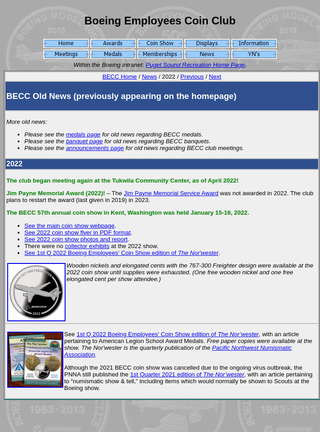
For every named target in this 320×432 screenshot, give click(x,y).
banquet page (84, 141)
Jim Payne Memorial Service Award (171, 193)
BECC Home (120, 76)
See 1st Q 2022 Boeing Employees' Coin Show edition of (121, 252)
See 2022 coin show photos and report (75, 239)
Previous (192, 76)
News (149, 76)
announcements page (95, 148)
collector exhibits (87, 246)
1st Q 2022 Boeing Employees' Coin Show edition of (167, 334)
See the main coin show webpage (69, 225)
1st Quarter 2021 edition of (187, 374)
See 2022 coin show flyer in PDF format (77, 232)
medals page (83, 134)
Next (215, 76)
